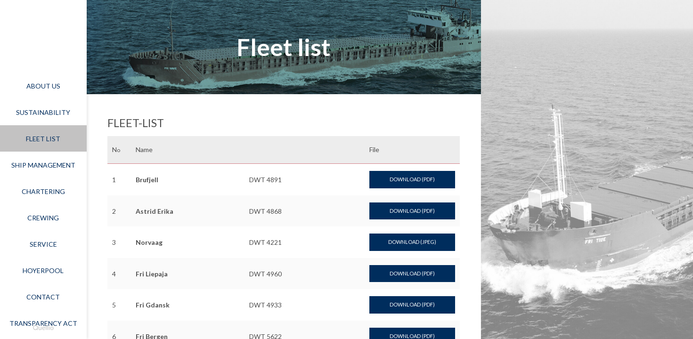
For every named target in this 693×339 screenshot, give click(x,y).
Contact (43, 297)
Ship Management (43, 165)
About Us (43, 86)
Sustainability (43, 112)
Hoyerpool (43, 270)
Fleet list (43, 139)
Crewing (43, 218)
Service (43, 244)
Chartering (43, 191)
